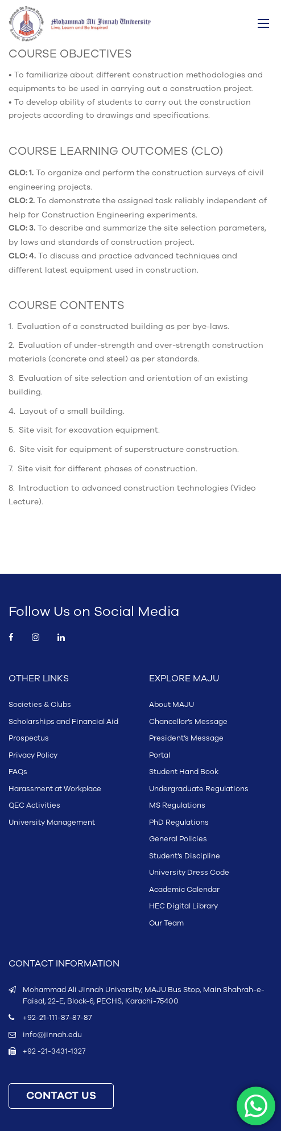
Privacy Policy (33, 755)
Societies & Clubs (40, 705)
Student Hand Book (183, 772)
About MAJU (171, 705)
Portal (159, 755)
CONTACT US (61, 1096)
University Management (52, 822)
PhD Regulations (179, 822)
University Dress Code (189, 872)
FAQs (18, 772)
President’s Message (186, 738)
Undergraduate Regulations (199, 789)
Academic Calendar (184, 890)
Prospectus (29, 738)
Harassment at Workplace (55, 789)
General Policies (178, 839)
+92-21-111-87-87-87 (57, 1018)
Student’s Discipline (184, 856)
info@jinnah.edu (52, 1035)
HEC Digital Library (183, 906)
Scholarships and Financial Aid (63, 722)
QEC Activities (34, 805)
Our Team (166, 923)
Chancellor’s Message (188, 722)
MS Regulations (177, 805)
